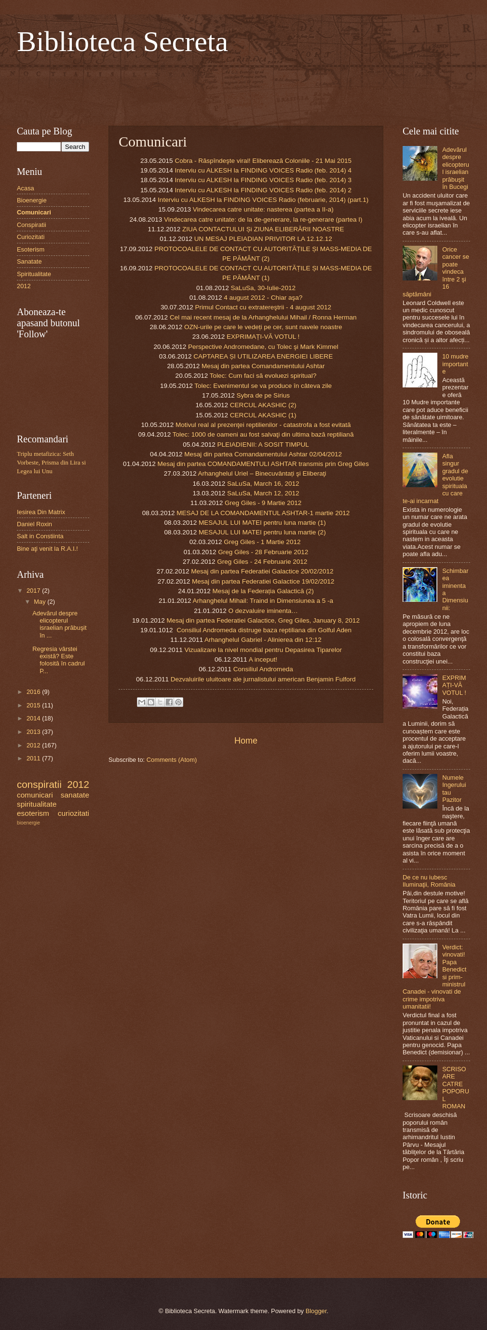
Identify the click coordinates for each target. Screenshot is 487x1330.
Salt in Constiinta (40, 536)
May (40, 601)
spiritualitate (36, 804)
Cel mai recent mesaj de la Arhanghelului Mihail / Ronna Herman (263, 317)
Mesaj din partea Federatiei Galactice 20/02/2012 (263, 571)
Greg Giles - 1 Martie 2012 (262, 541)
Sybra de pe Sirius (262, 395)
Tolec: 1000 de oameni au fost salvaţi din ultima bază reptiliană (263, 434)
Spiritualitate (34, 274)
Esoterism (30, 249)
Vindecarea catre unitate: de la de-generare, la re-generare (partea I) (263, 219)
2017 (34, 590)
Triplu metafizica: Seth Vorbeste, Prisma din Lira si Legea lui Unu (51, 463)
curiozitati (73, 813)
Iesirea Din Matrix (41, 512)
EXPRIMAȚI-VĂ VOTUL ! (263, 336)
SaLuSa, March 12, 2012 (263, 493)
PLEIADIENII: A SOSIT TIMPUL (263, 444)
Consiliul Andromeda (263, 669)
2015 (34, 705)
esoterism (33, 813)
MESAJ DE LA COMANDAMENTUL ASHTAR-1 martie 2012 (263, 513)
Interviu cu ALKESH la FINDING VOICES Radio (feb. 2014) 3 (263, 180)
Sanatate (29, 261)
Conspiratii (31, 224)
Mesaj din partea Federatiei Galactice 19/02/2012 (263, 581)
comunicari (35, 795)
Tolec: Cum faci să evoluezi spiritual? (263, 375)
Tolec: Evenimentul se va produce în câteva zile (263, 385)
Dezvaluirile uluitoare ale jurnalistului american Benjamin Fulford (263, 679)
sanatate (75, 795)
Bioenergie (32, 200)
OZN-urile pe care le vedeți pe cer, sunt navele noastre (263, 327)
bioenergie (28, 822)
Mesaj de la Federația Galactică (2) (263, 591)
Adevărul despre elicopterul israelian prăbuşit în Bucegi (455, 168)
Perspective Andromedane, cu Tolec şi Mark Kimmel (263, 346)
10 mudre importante (455, 364)
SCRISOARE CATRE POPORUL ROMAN (455, 1087)
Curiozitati (30, 236)
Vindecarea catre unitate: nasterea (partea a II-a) (263, 209)
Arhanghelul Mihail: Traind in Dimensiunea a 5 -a (263, 600)
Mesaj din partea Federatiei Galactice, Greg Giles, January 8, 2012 (262, 620)
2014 (34, 718)
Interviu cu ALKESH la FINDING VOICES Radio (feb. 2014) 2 (263, 190)
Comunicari (34, 212)
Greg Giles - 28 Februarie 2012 (263, 552)
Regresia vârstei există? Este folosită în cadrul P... (58, 660)
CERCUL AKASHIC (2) (263, 405)
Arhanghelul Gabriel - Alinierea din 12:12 (263, 639)
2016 (34, 691)
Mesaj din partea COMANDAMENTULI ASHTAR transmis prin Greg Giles (263, 463)
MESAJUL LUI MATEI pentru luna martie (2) (262, 532)
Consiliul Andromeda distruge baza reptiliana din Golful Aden (264, 630)
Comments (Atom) (172, 759)
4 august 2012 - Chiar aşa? (263, 297)
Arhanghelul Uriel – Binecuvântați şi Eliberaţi (262, 473)
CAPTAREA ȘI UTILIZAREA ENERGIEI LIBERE (263, 356)
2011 (34, 758)
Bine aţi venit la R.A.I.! (47, 548)
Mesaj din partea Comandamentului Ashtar (263, 366)
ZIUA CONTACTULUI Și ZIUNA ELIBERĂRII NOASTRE (263, 229)
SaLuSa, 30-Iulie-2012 (263, 288)
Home (245, 740)
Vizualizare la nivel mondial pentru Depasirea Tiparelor (263, 649)
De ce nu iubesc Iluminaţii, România (429, 881)
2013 (34, 731)
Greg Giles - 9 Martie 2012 (263, 502)
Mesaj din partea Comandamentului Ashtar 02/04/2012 (263, 454)
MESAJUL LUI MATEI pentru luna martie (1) (262, 522)
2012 (24, 286)
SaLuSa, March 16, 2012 (263, 483)
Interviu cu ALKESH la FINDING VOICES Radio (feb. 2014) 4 (263, 170)
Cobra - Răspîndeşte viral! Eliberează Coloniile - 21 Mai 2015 (263, 160)
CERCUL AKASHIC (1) (263, 415)
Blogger (316, 1311)
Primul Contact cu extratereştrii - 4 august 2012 (263, 307)
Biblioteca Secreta (122, 41)
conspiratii (39, 784)
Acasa (25, 188)
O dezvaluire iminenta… (263, 610)
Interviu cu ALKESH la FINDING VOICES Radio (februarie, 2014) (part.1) (263, 199)
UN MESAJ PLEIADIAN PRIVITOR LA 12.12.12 (263, 238)
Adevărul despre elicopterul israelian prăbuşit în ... (59, 624)
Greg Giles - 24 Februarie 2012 (262, 561)
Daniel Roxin (34, 524)
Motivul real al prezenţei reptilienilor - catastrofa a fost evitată (263, 424)
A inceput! (263, 659)
